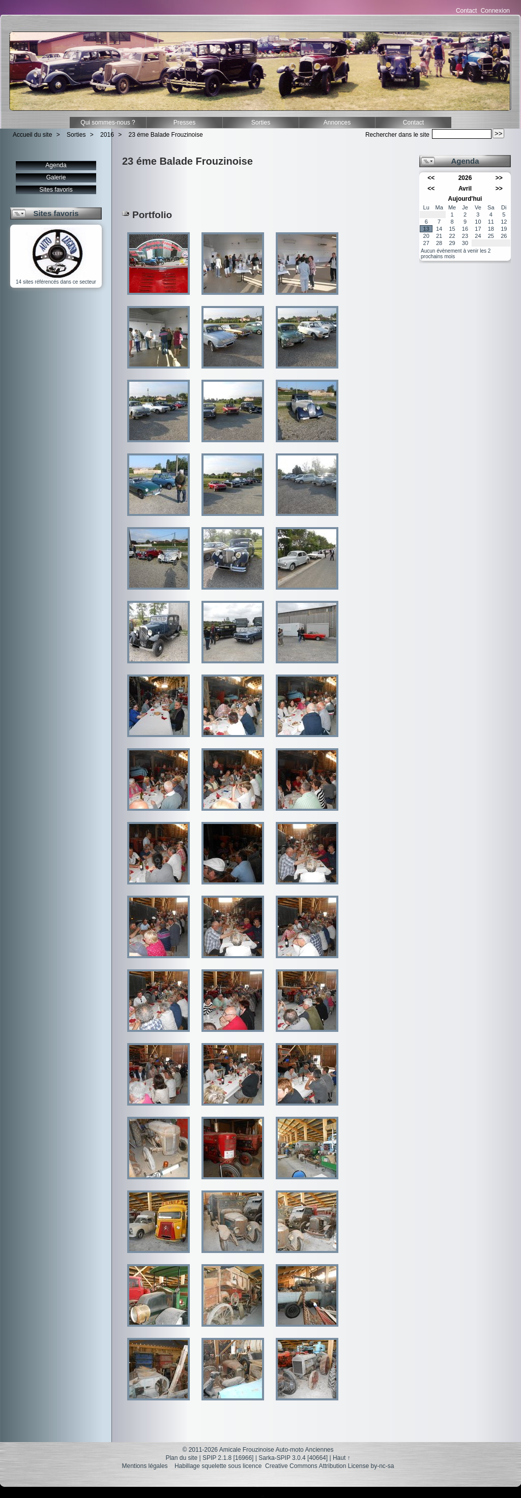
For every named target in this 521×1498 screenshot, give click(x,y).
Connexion (495, 10)
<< (431, 177)
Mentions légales (145, 1466)
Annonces (337, 122)
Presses (184, 122)
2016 (107, 134)
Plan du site (181, 1457)
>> (499, 177)
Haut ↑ (342, 1457)
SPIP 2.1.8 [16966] (228, 1457)
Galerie (56, 177)
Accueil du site (32, 134)
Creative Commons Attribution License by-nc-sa (329, 1466)
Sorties (260, 122)
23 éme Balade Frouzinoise (166, 134)
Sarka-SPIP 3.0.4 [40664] (293, 1457)
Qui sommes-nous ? (107, 122)
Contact (466, 10)
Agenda (55, 165)
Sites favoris (55, 189)
